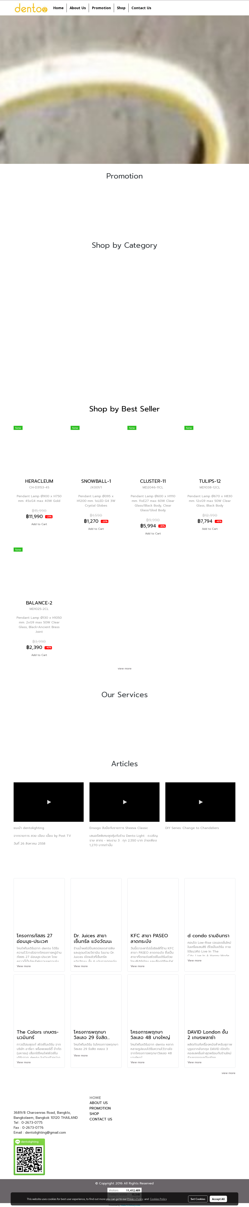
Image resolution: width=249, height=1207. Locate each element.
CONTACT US (100, 1119)
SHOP (94, 1113)
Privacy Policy (135, 1199)
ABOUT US (98, 1103)
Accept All (218, 1199)
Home (58, 7)
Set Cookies (198, 1199)
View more (24, 966)
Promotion (101, 7)
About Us (78, 7)
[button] (157, 7)
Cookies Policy (158, 1199)
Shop (121, 7)
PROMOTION (100, 1108)
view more (125, 669)
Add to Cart (39, 524)
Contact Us (141, 7)
